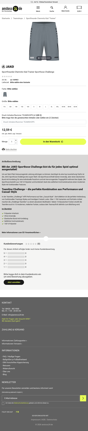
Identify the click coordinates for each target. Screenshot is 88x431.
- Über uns (6, 372)
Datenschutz (51, 420)
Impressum (35, 420)
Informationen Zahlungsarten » (14, 341)
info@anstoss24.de (16, 315)
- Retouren (6, 366)
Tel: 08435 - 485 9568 (10, 309)
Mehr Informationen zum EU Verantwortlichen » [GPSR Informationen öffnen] (21, 232)
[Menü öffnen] (38, 9)
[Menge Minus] (16, 143)
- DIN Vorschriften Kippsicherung (15, 362)
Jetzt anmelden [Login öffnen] (14, 282)
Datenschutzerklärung (21, 403)
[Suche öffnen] (52, 9)
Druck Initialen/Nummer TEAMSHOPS (22, 115)
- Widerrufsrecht (8, 369)
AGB (43, 420)
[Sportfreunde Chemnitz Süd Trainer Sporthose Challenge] (44, 41)
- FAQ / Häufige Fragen (11, 357)
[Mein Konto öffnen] (65, 9)
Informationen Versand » (12, 344)
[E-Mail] (40, 398)
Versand (18, 134)
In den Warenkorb (53, 141)
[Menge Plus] (16, 140)
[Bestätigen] (44, 403)
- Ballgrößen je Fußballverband (14, 360)
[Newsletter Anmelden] (83, 398)
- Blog (4, 374)
